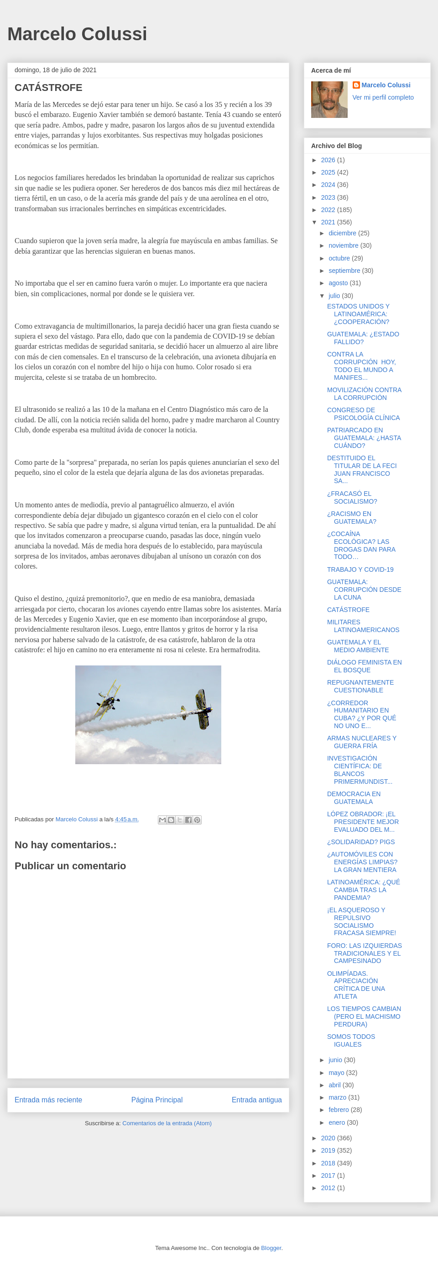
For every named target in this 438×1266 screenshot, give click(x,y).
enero (337, 1122)
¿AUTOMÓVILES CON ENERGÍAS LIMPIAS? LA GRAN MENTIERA (362, 862)
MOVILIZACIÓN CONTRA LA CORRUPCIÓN (364, 393)
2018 (329, 1163)
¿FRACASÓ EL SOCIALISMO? (352, 497)
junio (336, 1060)
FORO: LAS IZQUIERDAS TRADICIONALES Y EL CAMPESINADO (364, 953)
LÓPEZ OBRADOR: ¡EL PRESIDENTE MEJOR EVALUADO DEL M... (363, 821)
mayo (337, 1072)
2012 (329, 1188)
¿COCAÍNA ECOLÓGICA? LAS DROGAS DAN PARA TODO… (361, 545)
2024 (329, 184)
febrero (339, 1109)
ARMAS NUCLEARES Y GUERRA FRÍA (361, 742)
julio (335, 295)
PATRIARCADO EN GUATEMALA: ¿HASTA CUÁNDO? (364, 437)
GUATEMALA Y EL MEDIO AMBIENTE (358, 646)
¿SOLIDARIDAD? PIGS (361, 842)
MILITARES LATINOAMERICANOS (363, 625)
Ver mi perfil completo (383, 97)
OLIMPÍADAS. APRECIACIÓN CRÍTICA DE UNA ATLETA (356, 985)
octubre (340, 258)
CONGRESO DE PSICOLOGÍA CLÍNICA (363, 413)
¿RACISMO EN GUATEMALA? (351, 517)
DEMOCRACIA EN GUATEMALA (354, 797)
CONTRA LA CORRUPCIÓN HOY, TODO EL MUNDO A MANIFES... (361, 366)
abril (335, 1085)
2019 (329, 1150)
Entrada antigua (257, 1100)
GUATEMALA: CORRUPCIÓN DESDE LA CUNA (364, 589)
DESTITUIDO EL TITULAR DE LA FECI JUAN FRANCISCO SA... (362, 469)
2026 (329, 160)
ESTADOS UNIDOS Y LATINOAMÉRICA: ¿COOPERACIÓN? (358, 314)
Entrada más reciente (48, 1100)
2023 (329, 197)
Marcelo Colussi (77, 34)
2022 (329, 209)
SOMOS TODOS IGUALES (351, 1040)
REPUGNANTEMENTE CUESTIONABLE (360, 686)
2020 (329, 1138)
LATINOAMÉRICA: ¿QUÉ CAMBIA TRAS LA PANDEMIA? (363, 889)
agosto (338, 283)
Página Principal (157, 1100)
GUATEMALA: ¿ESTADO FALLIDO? (363, 338)
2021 (329, 222)
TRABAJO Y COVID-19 (360, 569)
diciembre (343, 233)
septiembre (345, 270)
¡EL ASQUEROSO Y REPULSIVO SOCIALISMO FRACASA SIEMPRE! (361, 921)
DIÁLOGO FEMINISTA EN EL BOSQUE (364, 666)
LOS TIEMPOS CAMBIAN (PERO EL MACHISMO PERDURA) (364, 1016)
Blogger (271, 1248)
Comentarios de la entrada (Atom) (167, 1123)
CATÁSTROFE (348, 609)
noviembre (344, 245)
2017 (329, 1175)
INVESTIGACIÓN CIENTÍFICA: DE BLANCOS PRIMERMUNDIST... (359, 770)
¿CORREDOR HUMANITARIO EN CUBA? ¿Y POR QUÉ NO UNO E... (361, 714)
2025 (329, 172)
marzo (338, 1097)
